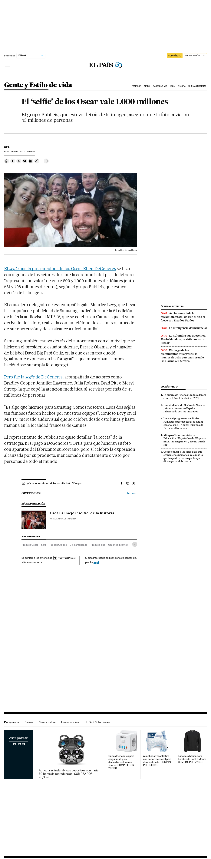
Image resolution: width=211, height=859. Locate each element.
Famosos (136, 86)
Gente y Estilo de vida (38, 85)
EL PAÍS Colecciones (97, 722)
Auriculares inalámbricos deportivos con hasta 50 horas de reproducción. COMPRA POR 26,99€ (68, 774)
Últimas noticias (197, 86)
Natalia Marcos (58, 519)
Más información (31, 562)
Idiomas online (70, 722)
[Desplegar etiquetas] (134, 544)
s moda (182, 86)
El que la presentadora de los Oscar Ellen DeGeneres (60, 268)
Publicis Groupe (58, 544)
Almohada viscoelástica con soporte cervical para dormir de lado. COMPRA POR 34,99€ (157, 761)
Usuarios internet (118, 544)
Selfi (43, 544)
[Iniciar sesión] (195, 55)
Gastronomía (160, 86)
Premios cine (98, 544)
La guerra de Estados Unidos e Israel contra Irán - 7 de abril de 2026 (184, 396)
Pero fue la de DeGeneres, (34, 377)
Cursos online (47, 722)
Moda (147, 86)
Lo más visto (169, 386)
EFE (7, 146)
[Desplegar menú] (7, 65)
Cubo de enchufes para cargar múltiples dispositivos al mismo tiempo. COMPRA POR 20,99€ (121, 762)
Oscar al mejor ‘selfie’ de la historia (82, 513)
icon (172, 86)
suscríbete (174, 55)
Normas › (132, 493)
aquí (96, 562)
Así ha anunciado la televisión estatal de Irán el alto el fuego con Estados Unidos (183, 317)
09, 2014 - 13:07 (23, 151)
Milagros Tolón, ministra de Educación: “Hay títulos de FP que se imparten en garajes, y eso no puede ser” (184, 440)
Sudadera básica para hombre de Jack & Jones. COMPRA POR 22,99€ (192, 759)
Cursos (29, 722)
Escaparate (11, 722)
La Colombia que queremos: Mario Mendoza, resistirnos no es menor (183, 339)
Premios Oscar (29, 544)
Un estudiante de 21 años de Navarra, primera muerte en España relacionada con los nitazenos (184, 408)
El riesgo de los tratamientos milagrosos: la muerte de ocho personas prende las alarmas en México (182, 356)
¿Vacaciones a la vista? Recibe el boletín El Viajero (54, 483)
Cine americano (78, 544)
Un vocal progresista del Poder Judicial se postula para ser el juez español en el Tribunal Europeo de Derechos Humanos (183, 423)
